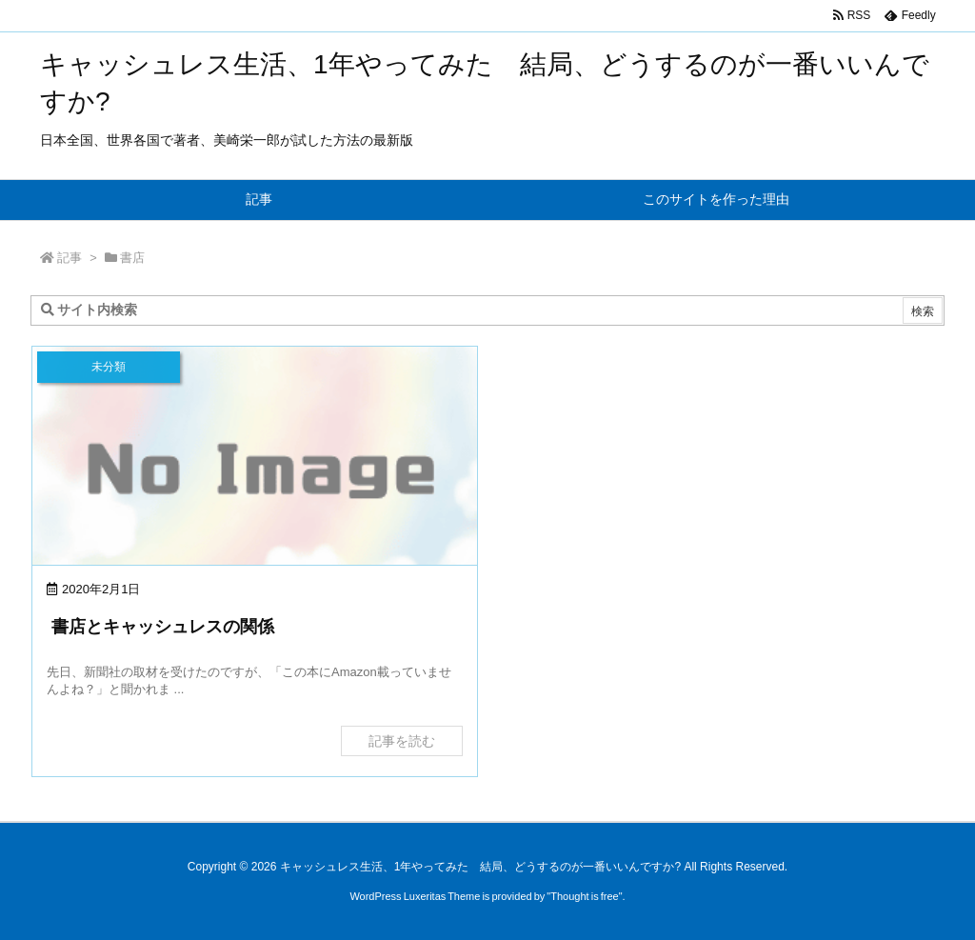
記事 (69, 257)
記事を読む (401, 741)
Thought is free (584, 896)
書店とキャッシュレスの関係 (162, 626)
